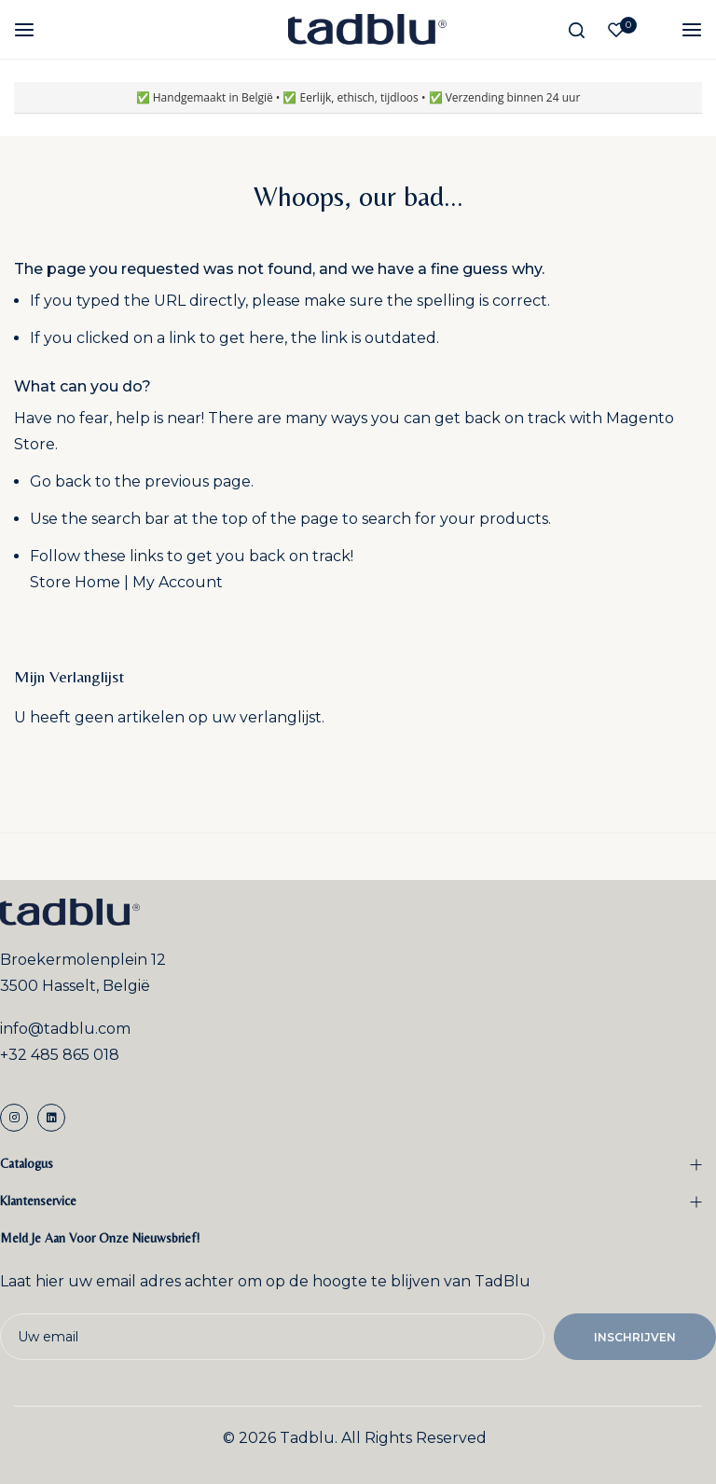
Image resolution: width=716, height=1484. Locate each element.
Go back (60, 481)
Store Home (75, 582)
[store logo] (367, 29)
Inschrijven (635, 1337)
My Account (177, 582)
